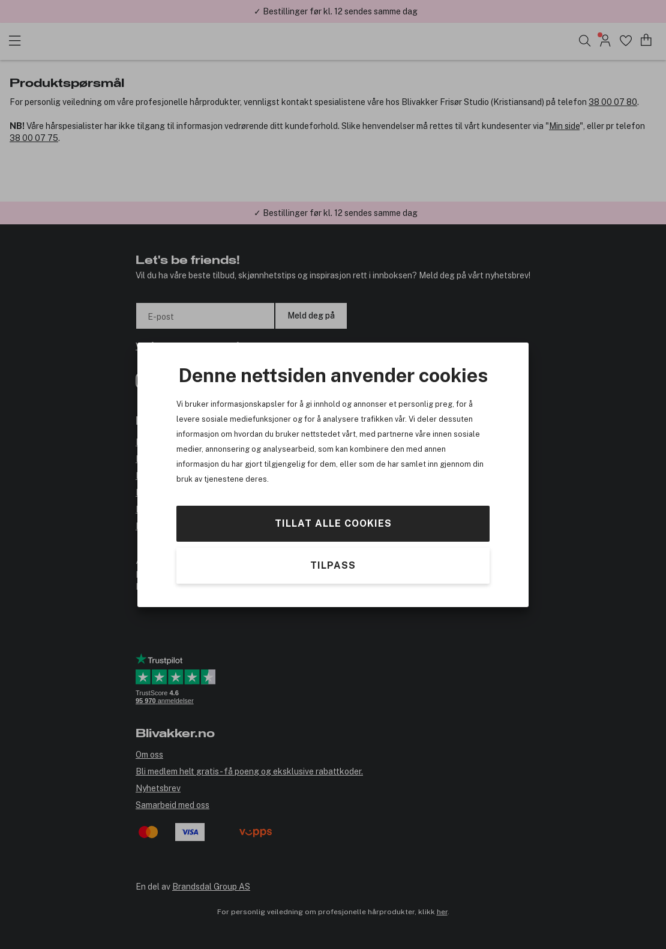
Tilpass (333, 565)
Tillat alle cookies (333, 522)
